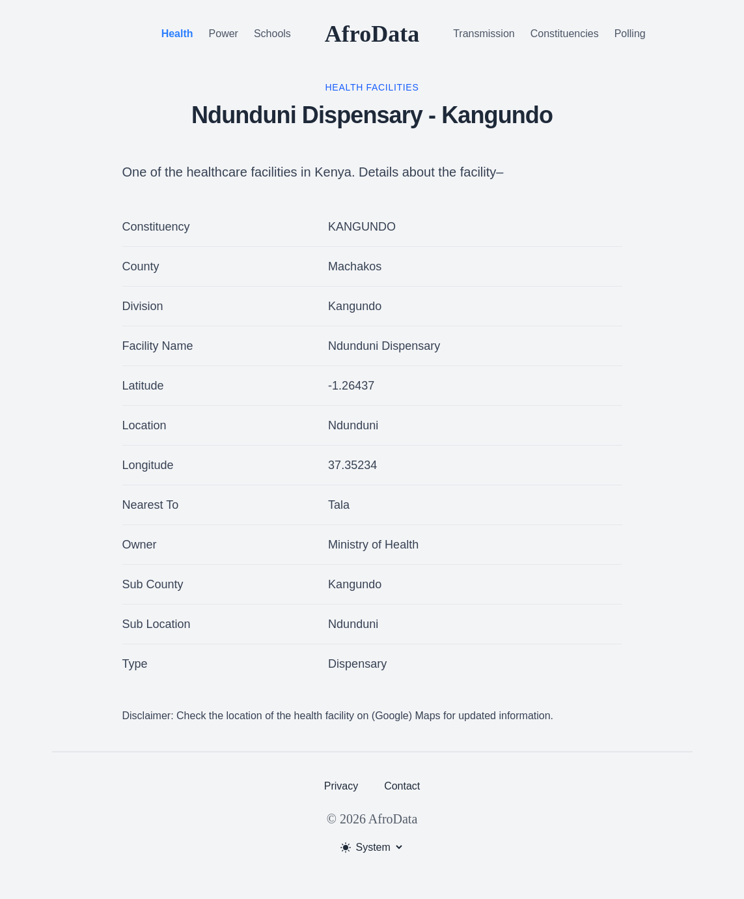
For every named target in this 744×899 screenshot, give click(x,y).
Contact (402, 786)
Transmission (484, 33)
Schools (272, 33)
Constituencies (564, 33)
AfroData (372, 34)
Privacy (341, 786)
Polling (630, 33)
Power (223, 33)
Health (177, 33)
